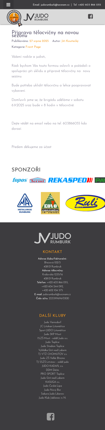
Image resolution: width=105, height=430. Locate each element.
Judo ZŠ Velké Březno (52, 358)
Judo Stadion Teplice (52, 346)
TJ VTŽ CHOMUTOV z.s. (52, 354)
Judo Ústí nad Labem (52, 378)
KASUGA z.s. (53, 382)
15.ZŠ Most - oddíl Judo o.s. (52, 338)
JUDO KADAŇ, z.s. (52, 366)
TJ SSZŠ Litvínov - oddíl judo (52, 362)
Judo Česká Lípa (52, 386)
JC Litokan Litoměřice (52, 326)
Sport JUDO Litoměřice (52, 330)
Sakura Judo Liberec (52, 394)
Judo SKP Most (52, 334)
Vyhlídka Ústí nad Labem (52, 350)
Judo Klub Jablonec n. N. (52, 398)
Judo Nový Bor (52, 390)
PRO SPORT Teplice (52, 374)
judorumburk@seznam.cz (55, 4)
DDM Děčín (52, 370)
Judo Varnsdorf (52, 322)
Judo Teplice (53, 342)
